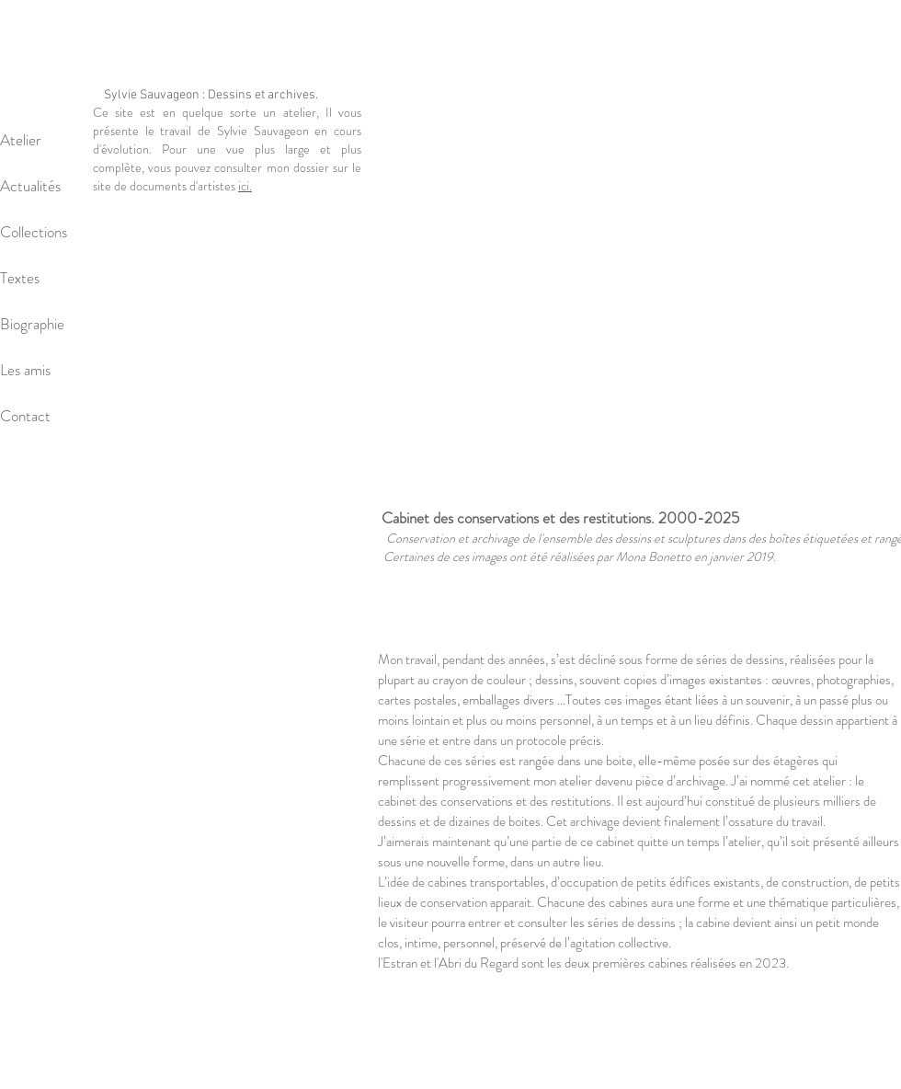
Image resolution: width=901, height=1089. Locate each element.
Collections (33, 232)
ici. (245, 186)
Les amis (25, 370)
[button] (639, 283)
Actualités (30, 186)
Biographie (32, 324)
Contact (25, 416)
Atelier (20, 140)
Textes (20, 278)
